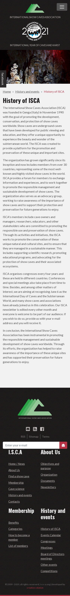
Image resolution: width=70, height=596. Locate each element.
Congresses (48, 541)
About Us (14, 470)
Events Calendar (51, 535)
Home (7, 91)
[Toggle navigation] (62, 7)
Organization (49, 474)
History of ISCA (54, 91)
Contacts (14, 501)
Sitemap (33, 436)
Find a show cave (18, 476)
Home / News (16, 463)
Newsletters (48, 487)
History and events (27, 91)
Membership (16, 482)
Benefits (13, 522)
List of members (18, 545)
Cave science (16, 488)
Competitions (49, 571)
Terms (45, 436)
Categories (15, 528)
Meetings (47, 547)
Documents (48, 480)
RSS (23, 436)
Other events (49, 564)
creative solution (35, 587)
